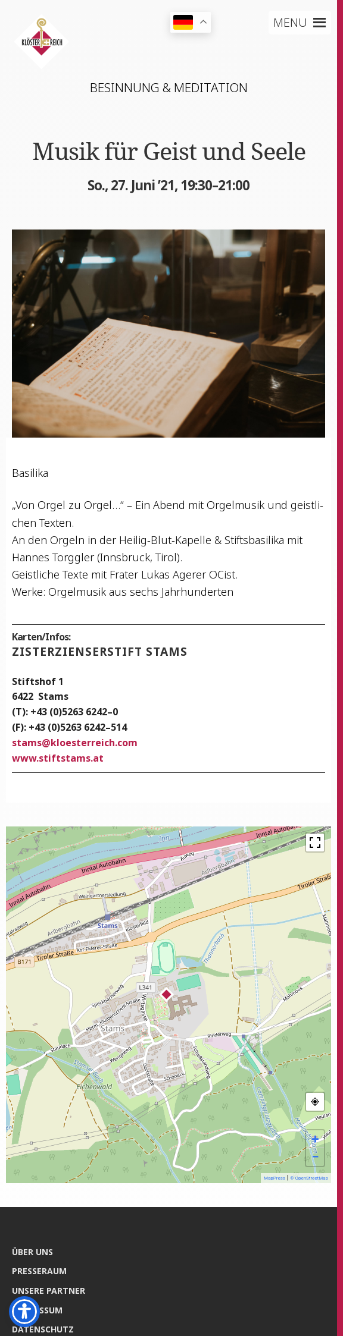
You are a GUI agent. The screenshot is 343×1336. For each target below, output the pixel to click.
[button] (290, 22)
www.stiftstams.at (58, 758)
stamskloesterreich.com (75, 742)
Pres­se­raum (39, 1271)
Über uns (32, 1252)
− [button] (315, 1156)
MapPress (274, 1178)
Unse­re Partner (48, 1290)
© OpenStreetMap (309, 1178)
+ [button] (315, 1138)
